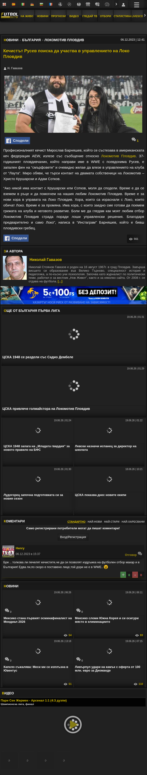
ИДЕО (8, 693)
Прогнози (58, 16)
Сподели (17, 140)
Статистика (122, 16)
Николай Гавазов (46, 260)
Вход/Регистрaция (73, 537)
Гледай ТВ (89, 16)
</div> (73, 28)
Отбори (105, 16)
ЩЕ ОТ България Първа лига (32, 311)
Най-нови (95, 521)
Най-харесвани (133, 521)
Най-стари (111, 521)
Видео (74, 16)
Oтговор (133, 554)
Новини (42, 16)
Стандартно (76, 521)
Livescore (139, 16)
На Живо (26, 16)
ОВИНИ (11, 586)
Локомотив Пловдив (118, 156)
